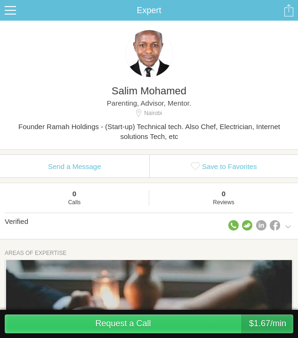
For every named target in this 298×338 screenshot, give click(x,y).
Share (288, 10)
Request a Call (194, 324)
